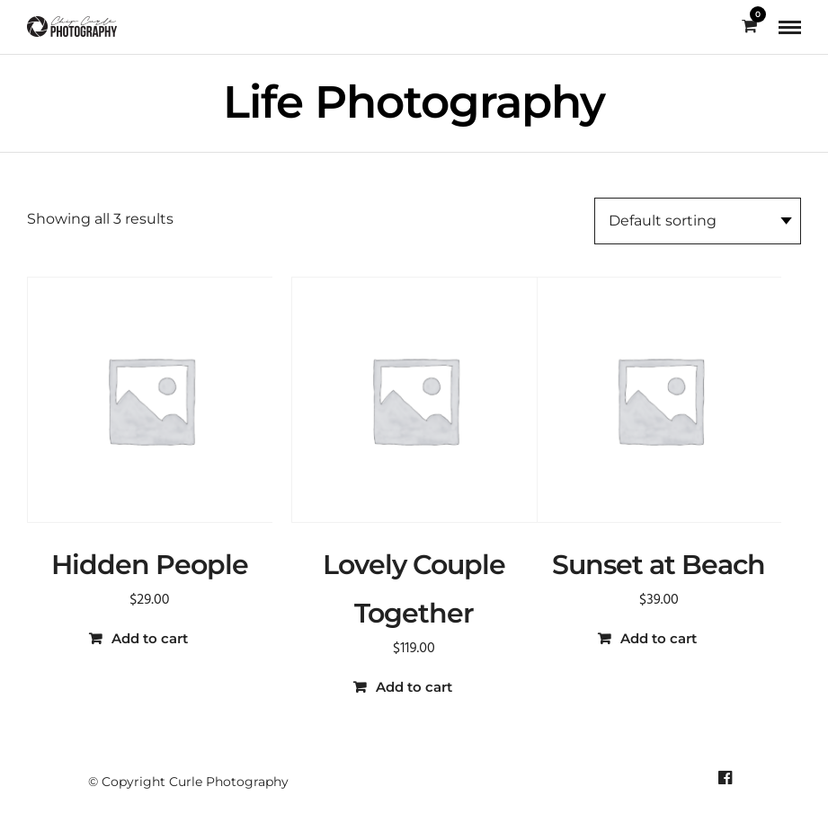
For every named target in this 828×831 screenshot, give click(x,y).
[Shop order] (697, 221)
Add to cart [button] (149, 638)
